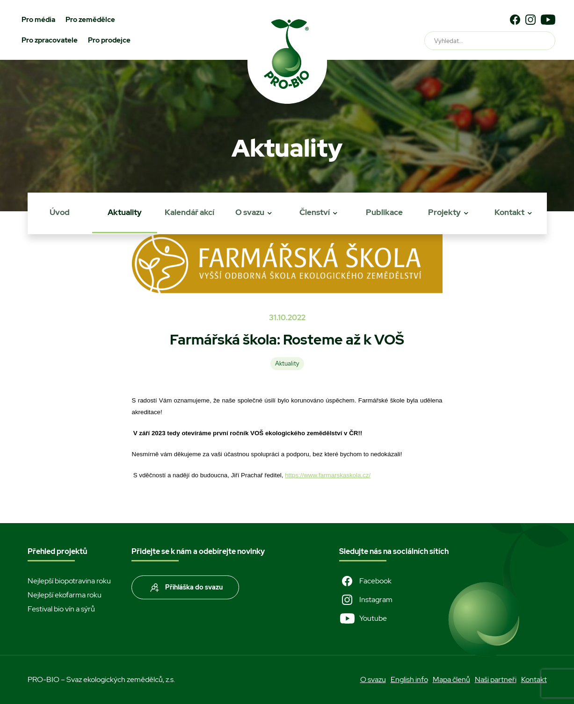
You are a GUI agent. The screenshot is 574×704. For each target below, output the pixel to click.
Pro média (38, 19)
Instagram (365, 600)
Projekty (444, 212)
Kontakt (509, 212)
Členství (314, 212)
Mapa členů (451, 679)
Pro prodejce (109, 40)
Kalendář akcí (189, 212)
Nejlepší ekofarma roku (65, 595)
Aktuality (125, 212)
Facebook (365, 581)
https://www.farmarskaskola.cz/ (328, 475)
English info (409, 679)
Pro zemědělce (90, 19)
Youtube (363, 618)
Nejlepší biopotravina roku (69, 581)
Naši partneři (495, 679)
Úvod (60, 212)
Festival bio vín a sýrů (61, 609)
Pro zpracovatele (50, 40)
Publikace (384, 212)
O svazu (249, 212)
